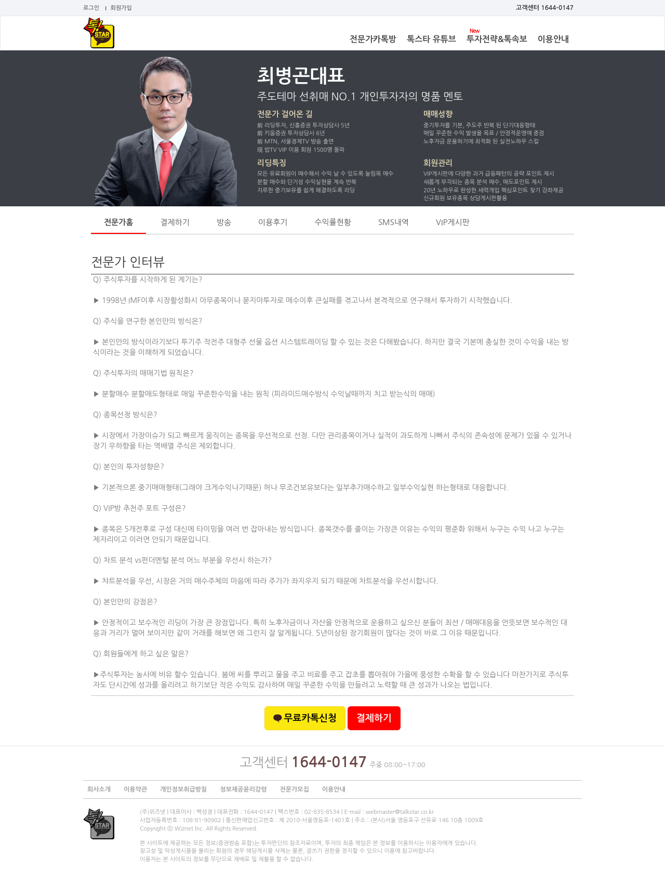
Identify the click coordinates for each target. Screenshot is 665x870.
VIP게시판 (453, 222)
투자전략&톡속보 (497, 39)
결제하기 (174, 222)
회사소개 (99, 789)
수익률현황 (332, 222)
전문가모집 (294, 789)
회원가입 (121, 8)
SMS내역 (393, 222)
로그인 (91, 8)
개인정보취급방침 (183, 789)
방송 (224, 222)
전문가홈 (118, 222)
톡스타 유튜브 (431, 39)
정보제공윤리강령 (243, 789)
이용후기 (272, 222)
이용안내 (553, 39)
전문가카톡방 (373, 39)
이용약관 (135, 789)
